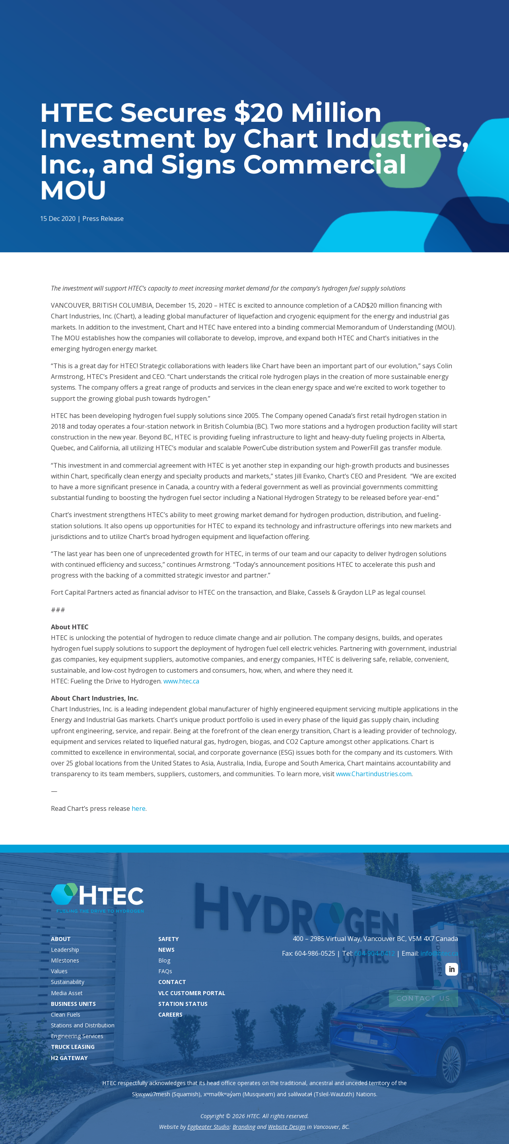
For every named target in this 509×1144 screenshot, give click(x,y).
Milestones (65, 960)
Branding (244, 1126)
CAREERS (170, 1014)
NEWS (166, 949)
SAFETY (168, 939)
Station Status (350, 19)
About (210, 36)
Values (59, 971)
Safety (415, 36)
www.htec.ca (181, 681)
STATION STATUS (183, 1003)
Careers (478, 19)
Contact (483, 36)
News (444, 36)
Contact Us (423, 998)
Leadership (65, 949)
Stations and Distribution (83, 1025)
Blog (164, 960)
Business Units (261, 36)
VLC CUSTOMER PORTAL (191, 993)
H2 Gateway (376, 36)
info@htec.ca (439, 953)
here (139, 808)
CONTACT (172, 982)
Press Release (104, 217)
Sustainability (67, 982)
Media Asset (67, 993)
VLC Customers (419, 19)
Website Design (286, 1126)
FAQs (165, 971)
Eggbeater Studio (208, 1126)
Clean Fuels (65, 1014)
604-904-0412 (374, 953)
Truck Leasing (324, 36)
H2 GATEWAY (69, 1058)
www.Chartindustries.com (374, 773)
